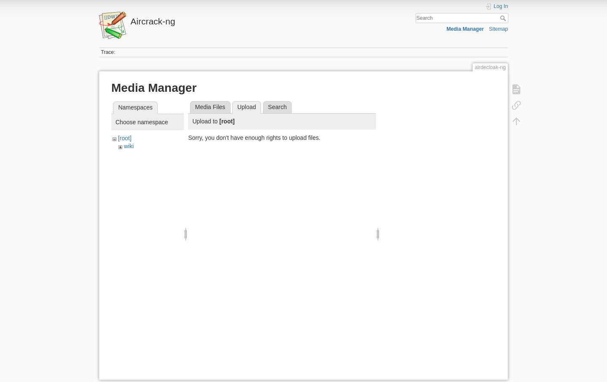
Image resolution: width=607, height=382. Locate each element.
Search (504, 18)
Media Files (210, 107)
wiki (129, 146)
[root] (125, 138)
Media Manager (465, 29)
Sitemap (498, 29)
